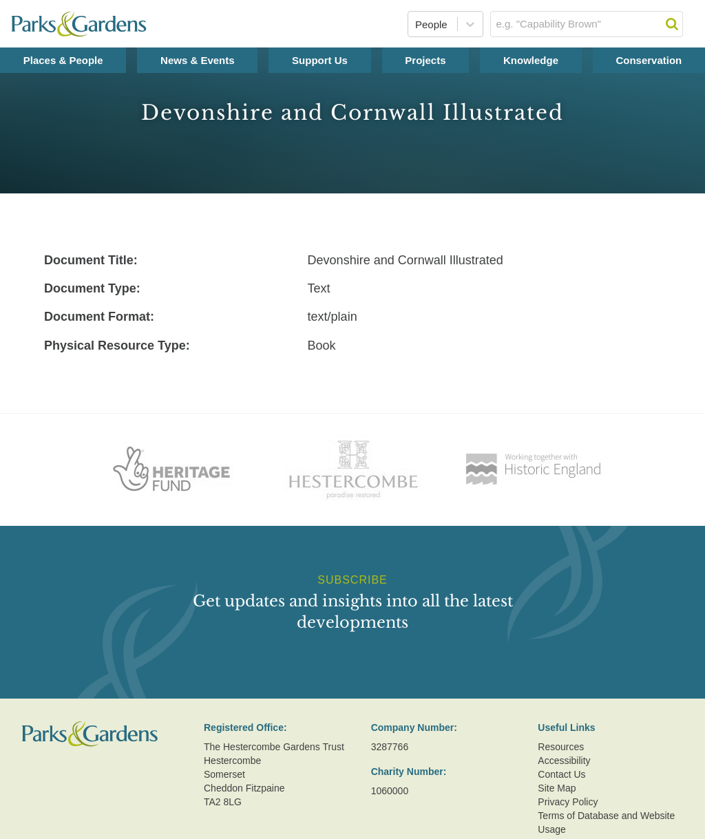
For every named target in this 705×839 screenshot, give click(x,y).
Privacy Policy (568, 801)
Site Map (557, 788)
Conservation (648, 60)
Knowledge (530, 60)
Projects (425, 60)
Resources (561, 746)
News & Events (197, 60)
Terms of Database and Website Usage (606, 822)
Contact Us (561, 774)
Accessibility (564, 760)
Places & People (63, 60)
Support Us (320, 60)
